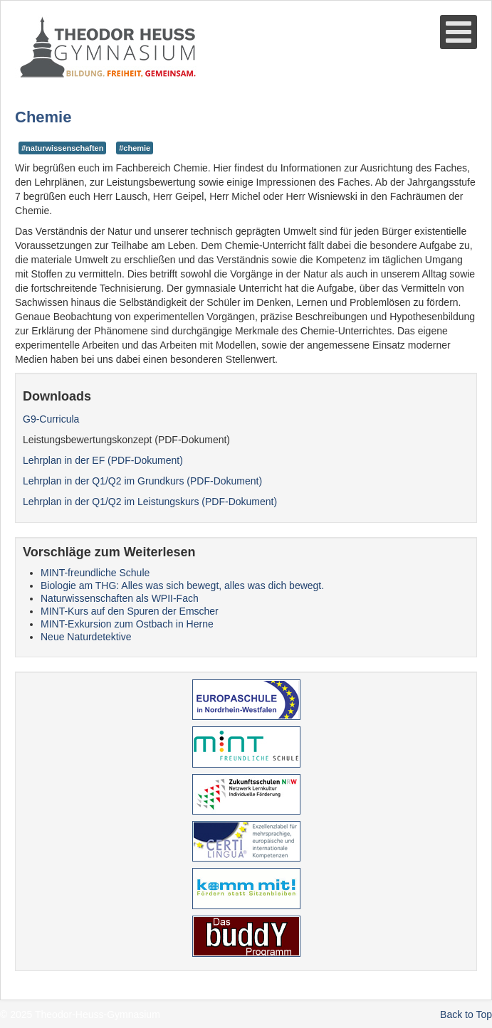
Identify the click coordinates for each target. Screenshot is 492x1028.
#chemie (134, 148)
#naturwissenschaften (62, 148)
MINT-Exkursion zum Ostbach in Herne (127, 624)
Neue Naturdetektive (86, 636)
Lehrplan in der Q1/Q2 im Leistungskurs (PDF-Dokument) (150, 501)
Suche (15, 79)
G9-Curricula (51, 419)
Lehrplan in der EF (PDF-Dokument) (103, 460)
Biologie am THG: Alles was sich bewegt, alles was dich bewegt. (182, 585)
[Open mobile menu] (458, 32)
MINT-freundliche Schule (95, 572)
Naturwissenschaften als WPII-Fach (120, 598)
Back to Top (466, 1014)
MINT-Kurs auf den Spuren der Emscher (130, 611)
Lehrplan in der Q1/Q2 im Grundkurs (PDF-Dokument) (142, 481)
